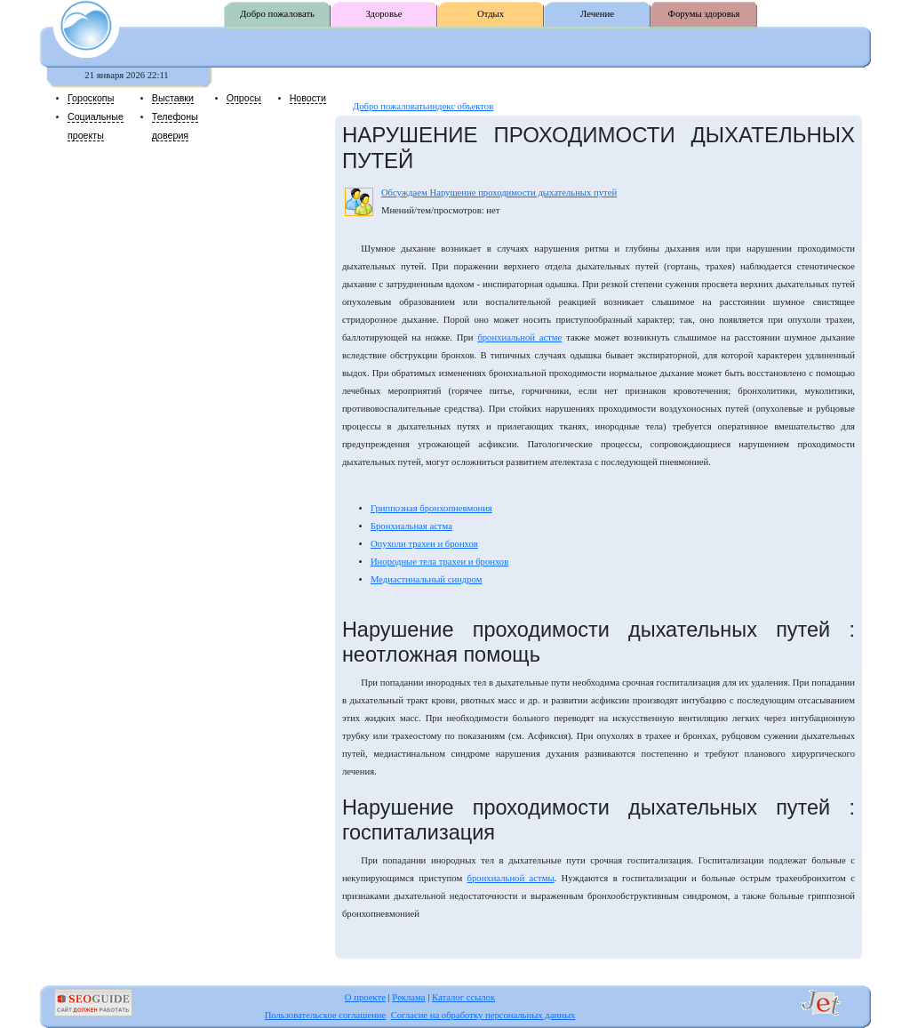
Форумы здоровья (704, 14)
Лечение (597, 14)
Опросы (244, 97)
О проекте (365, 997)
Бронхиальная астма (411, 526)
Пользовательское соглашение (326, 1015)
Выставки (173, 97)
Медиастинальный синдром (427, 579)
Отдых (490, 14)
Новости (308, 97)
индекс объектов (460, 106)
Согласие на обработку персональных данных (483, 1015)
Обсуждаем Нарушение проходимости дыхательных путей (499, 192)
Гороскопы (91, 97)
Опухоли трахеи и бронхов (424, 544)
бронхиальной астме (519, 337)
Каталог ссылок (463, 997)
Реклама (408, 997)
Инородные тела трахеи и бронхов (439, 561)
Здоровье (383, 14)
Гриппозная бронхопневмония (431, 508)
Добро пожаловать (277, 14)
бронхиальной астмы (511, 878)
